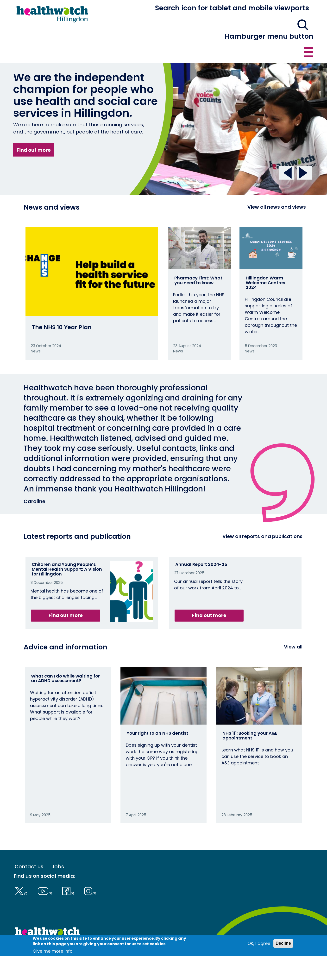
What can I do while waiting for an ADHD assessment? (65, 660)
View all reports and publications (262, 518)
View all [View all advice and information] (293, 629)
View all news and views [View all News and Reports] (276, 189)
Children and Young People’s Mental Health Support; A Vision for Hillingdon (67, 551)
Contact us (290, 10)
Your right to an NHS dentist (157, 715)
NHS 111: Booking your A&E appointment (249, 717)
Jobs (57, 849)
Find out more (34, 132)
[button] (243, 10)
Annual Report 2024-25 (201, 547)
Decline (283, 943)
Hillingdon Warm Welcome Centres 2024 (265, 265)
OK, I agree (258, 943)
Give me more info (53, 951)
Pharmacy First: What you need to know (198, 262)
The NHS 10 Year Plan (62, 309)
